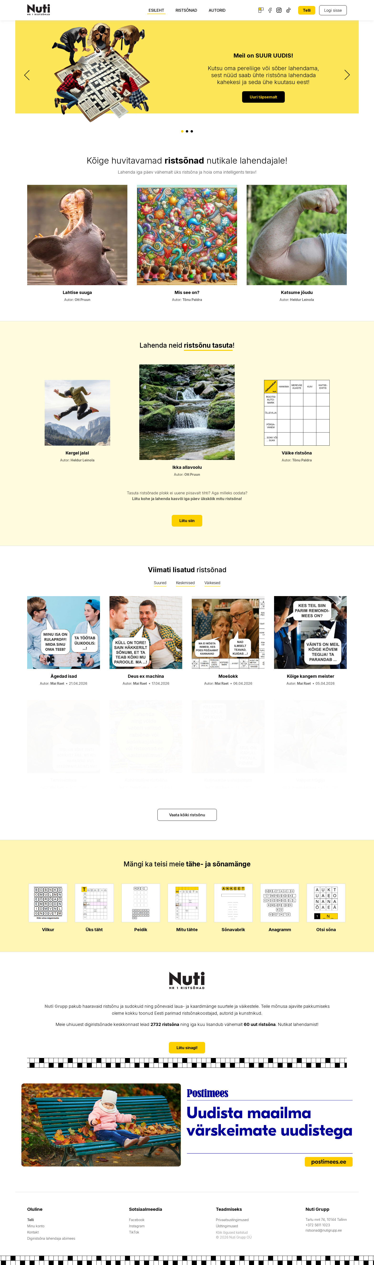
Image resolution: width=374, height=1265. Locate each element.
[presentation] (27, 75)
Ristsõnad (186, 10)
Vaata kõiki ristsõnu (187, 814)
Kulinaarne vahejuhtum (228, 779)
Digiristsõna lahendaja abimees (50, 1238)
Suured (160, 582)
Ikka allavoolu (187, 466)
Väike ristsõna (297, 452)
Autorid (217, 10)
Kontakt (32, 1232)
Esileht (156, 10)
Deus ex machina (146, 675)
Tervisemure (63, 779)
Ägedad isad (63, 675)
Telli (307, 10)
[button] (182, 131)
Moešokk (228, 675)
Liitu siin (187, 520)
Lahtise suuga (77, 292)
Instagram (136, 1225)
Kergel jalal (77, 452)
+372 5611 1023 (318, 1224)
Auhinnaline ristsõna (146, 779)
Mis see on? (187, 292)
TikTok (133, 1232)
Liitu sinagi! (187, 1047)
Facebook (136, 1219)
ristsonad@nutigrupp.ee (324, 1230)
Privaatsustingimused (232, 1219)
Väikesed (212, 582)
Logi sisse (333, 10)
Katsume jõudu (296, 292)
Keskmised (185, 582)
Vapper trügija (310, 779)
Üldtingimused (226, 1225)
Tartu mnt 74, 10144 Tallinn (326, 1219)
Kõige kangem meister (310, 675)
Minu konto (35, 1225)
